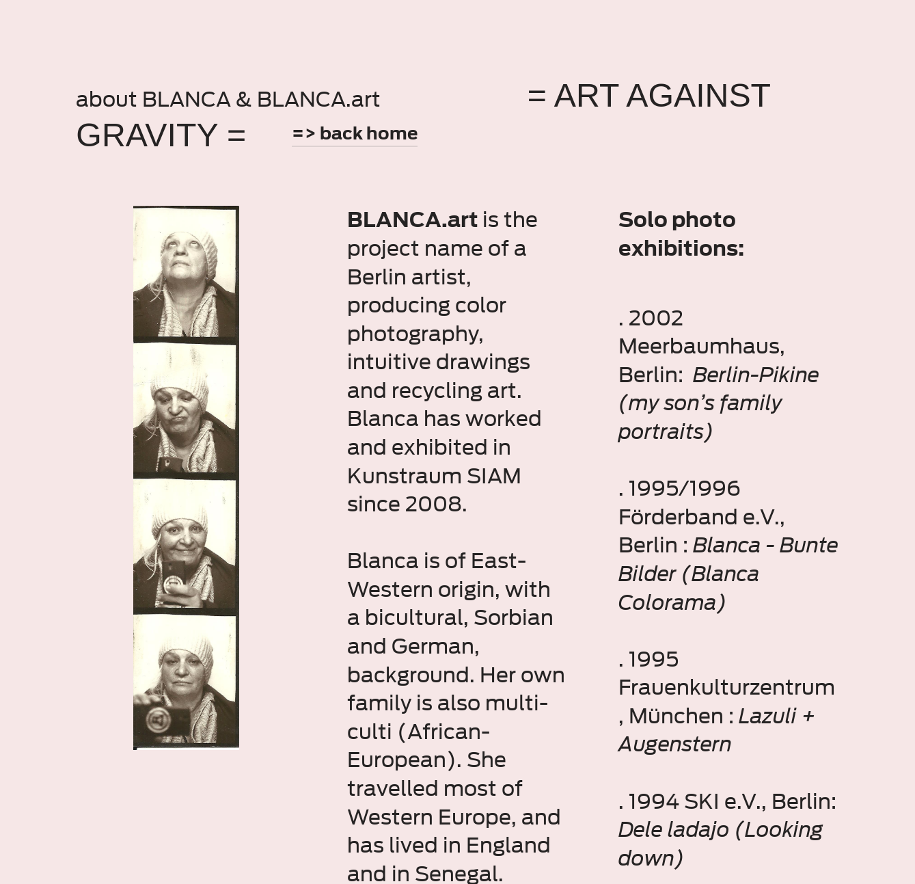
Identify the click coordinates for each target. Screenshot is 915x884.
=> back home (355, 133)
